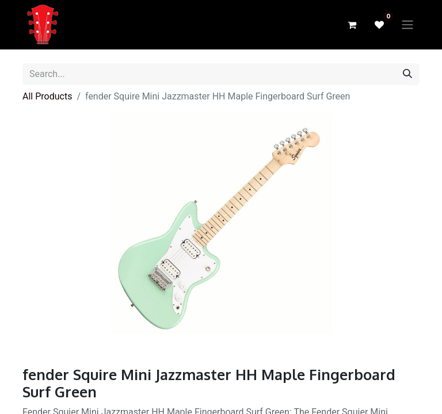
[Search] (407, 74)
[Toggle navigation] (407, 25)
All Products (47, 96)
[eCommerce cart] (351, 24)
